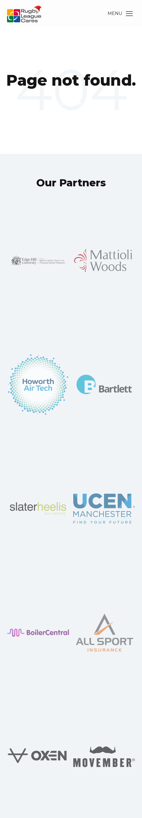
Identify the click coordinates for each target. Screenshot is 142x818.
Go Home (71, 103)
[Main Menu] (129, 13)
